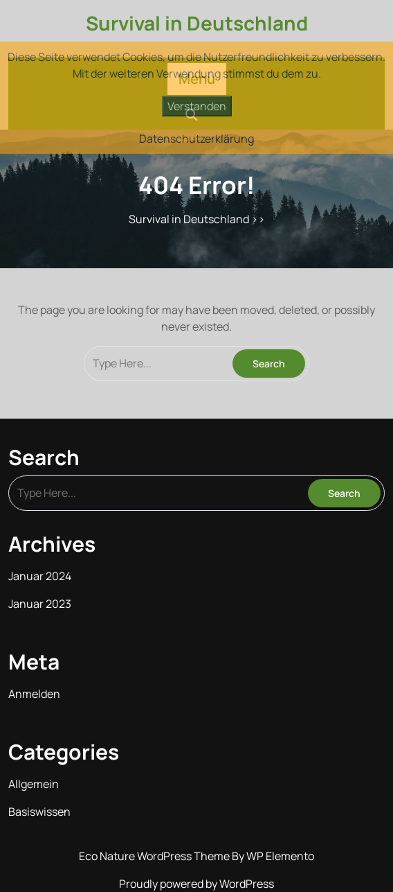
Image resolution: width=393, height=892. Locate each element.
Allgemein (33, 784)
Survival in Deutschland (197, 23)
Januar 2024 (39, 576)
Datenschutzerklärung (196, 138)
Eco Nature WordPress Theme (155, 856)
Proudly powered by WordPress (196, 883)
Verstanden (196, 106)
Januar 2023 (39, 603)
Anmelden (34, 693)
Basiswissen (39, 811)
